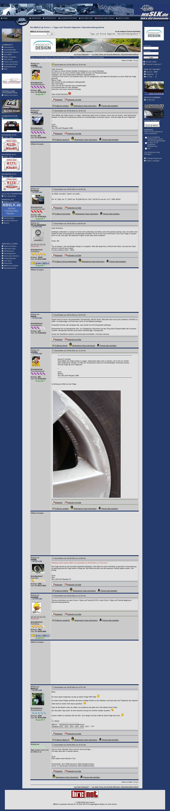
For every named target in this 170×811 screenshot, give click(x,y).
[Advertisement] (11, 234)
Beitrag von (35, 63)
